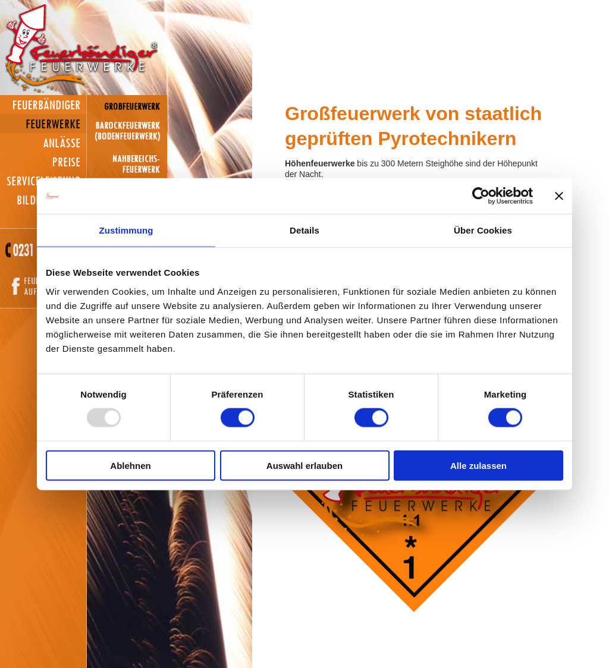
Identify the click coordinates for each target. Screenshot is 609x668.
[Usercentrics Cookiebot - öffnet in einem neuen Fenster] (481, 196)
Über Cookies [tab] (483, 230)
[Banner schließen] (559, 196)
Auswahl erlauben (304, 465)
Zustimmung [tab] (126, 230)
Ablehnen (130, 465)
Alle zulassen (478, 465)
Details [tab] (304, 230)
